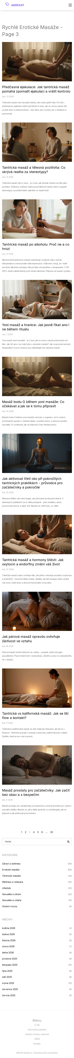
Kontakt (37, 1044)
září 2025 (7, 977)
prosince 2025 (9, 958)
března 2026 (8, 940)
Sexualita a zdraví (11, 894)
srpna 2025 (8, 983)
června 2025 (8, 995)
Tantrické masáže (11, 875)
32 (51, 832)
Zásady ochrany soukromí (37, 1034)
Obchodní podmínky (37, 1029)
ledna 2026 (8, 952)
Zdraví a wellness (11, 863)
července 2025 (10, 989)
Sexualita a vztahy (11, 900)
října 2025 (7, 971)
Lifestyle (6, 888)
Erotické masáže (11, 869)
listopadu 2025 (9, 964)
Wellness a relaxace (12, 882)
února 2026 (8, 946)
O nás (37, 1025)
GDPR (37, 1039)
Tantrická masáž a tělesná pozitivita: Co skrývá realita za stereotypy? (33, 169)
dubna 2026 (8, 934)
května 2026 (8, 928)
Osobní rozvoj (9, 906)
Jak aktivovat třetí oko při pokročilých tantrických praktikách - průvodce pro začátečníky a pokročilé (32, 483)
